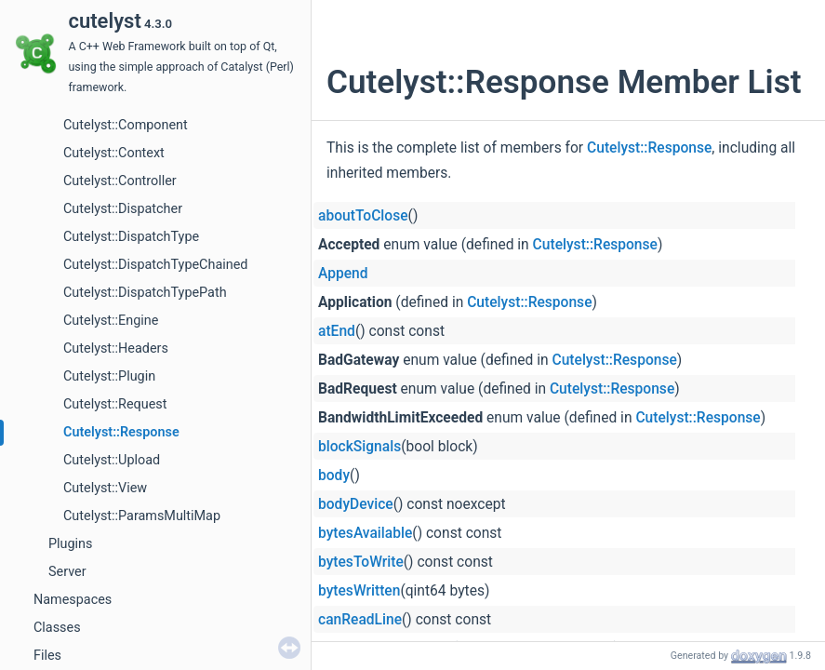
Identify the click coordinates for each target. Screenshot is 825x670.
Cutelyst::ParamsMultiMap (141, 516)
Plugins (70, 544)
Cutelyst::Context (114, 153)
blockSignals (359, 446)
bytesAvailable (365, 533)
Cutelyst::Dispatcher (122, 209)
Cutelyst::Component (125, 125)
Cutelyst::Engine (110, 320)
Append (343, 273)
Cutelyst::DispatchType (131, 237)
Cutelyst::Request (114, 404)
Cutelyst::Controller (120, 181)
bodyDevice (355, 504)
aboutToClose (363, 216)
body (334, 475)
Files (47, 655)
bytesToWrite (361, 562)
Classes (57, 628)
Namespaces (72, 600)
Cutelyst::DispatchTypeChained (155, 265)
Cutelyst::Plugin (109, 376)
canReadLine (360, 619)
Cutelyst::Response (121, 432)
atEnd (336, 331)
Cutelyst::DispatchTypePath (145, 293)
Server (67, 572)
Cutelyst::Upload (111, 460)
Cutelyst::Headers (115, 348)
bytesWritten (359, 591)
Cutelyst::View (105, 488)
